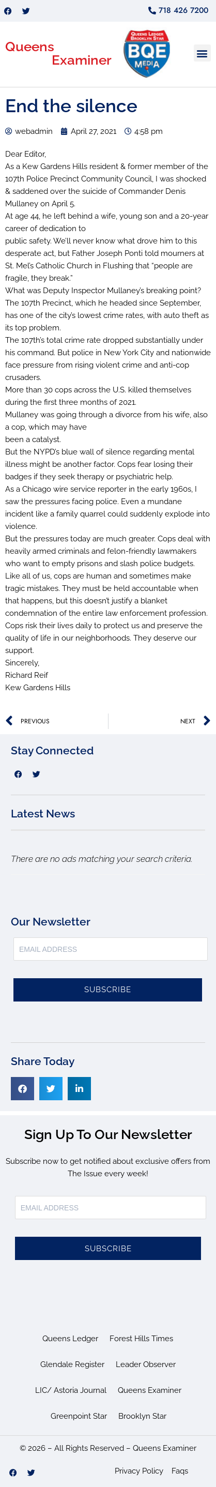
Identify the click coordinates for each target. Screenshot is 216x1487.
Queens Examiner (149, 1390)
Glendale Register (72, 1364)
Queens (29, 46)
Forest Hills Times (141, 1338)
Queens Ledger (70, 1338)
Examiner (82, 60)
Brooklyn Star (142, 1416)
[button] (202, 53)
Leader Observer (146, 1364)
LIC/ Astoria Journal (70, 1390)
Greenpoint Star (79, 1416)
